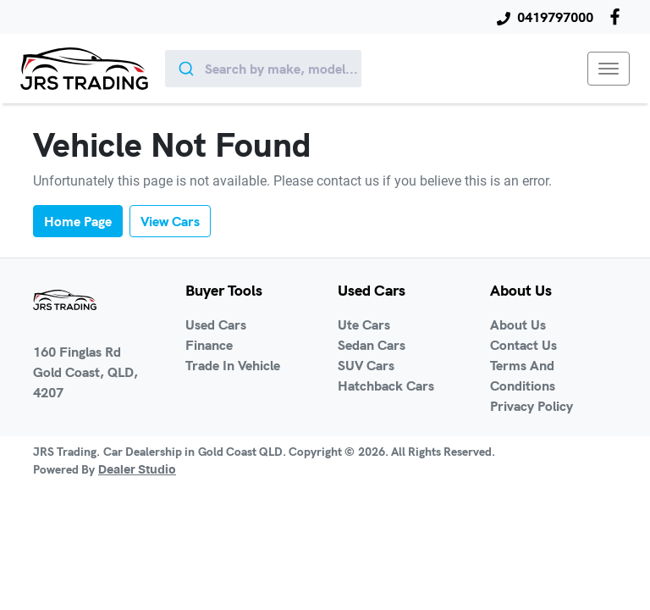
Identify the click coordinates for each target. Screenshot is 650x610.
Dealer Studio (137, 470)
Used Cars (215, 324)
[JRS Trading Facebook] (618, 16)
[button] (608, 69)
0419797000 (555, 16)
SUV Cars (366, 365)
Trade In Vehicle (232, 365)
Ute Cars (364, 324)
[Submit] (185, 68)
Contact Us (523, 344)
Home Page (78, 221)
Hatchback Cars (386, 385)
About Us (518, 324)
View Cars (170, 221)
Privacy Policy (531, 405)
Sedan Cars (371, 344)
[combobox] (263, 68)
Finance (209, 344)
